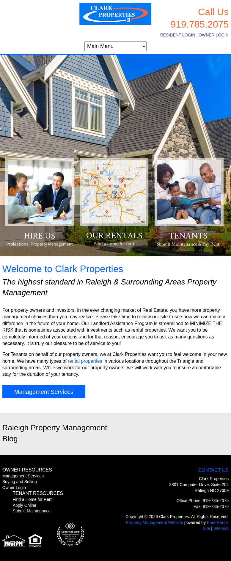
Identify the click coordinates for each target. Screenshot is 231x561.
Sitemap (221, 528)
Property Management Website (154, 522)
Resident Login (177, 35)
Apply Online (24, 505)
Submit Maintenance (32, 511)
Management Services (43, 392)
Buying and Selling (19, 481)
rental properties (85, 361)
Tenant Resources (38, 493)
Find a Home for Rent (33, 499)
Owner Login (214, 35)
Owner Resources (27, 469)
